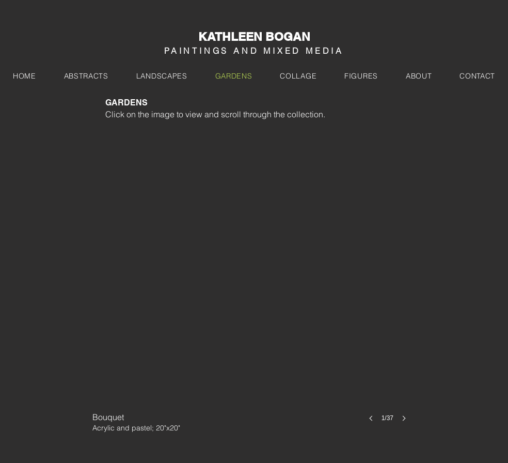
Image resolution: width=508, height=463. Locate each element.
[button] (252, 286)
